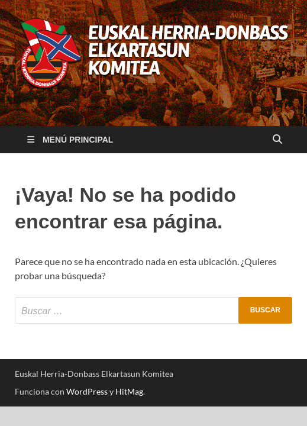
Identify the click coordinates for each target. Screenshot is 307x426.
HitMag (129, 391)
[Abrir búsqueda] (277, 140)
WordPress (87, 391)
